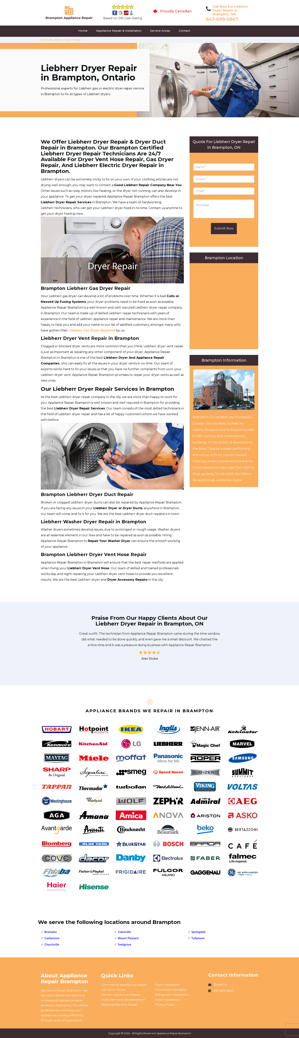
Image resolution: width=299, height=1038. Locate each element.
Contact (184, 30)
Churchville (51, 944)
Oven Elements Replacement (123, 999)
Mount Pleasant (128, 938)
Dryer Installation (167, 985)
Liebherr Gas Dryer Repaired (91, 330)
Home (83, 30)
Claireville (124, 932)
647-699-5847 (222, 19)
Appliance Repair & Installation (118, 30)
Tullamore (198, 938)
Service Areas (160, 30)
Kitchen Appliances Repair (120, 994)
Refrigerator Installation (172, 994)
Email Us (220, 985)
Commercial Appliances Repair (124, 985)
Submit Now (223, 228)
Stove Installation (167, 999)
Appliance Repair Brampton (174, 1033)
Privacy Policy (164, 1004)
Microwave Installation (171, 989)
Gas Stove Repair (113, 989)
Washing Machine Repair (119, 1004)
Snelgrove (124, 944)
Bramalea (50, 932)
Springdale (198, 932)
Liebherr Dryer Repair (66, 40)
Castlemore (51, 938)
